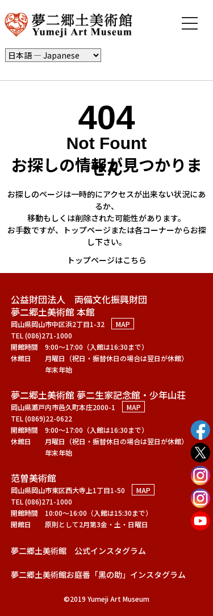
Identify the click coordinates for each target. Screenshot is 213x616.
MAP (123, 324)
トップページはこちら (107, 260)
